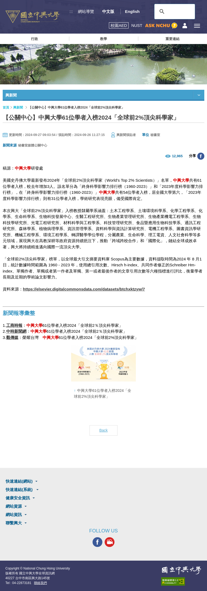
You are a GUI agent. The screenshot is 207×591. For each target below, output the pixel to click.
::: (71, 11)
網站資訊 (14, 514)
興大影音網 (110, 542)
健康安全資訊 (18, 498)
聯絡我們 (40, 583)
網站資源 (14, 506)
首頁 (6, 107)
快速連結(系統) (20, 489)
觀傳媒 (12, 337)
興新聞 (18, 107)
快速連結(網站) (19, 481)
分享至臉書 (200, 156)
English (132, 11)
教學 (103, 39)
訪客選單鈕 (184, 25)
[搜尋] (174, 11)
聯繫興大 (14, 523)
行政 (34, 39)
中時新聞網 (16, 331)
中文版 (108, 11)
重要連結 (172, 39)
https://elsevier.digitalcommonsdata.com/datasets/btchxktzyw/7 (84, 289)
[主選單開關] (197, 25)
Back (103, 430)
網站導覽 (86, 11)
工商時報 (14, 325)
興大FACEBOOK (97, 542)
